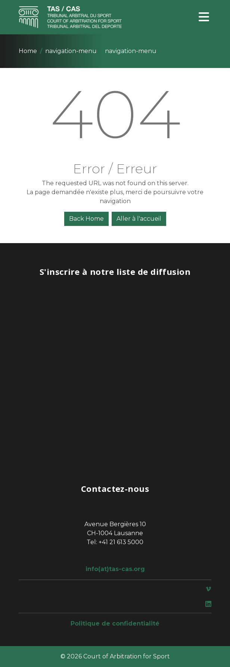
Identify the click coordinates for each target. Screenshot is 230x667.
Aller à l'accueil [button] (138, 218)
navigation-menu (71, 51)
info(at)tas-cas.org (115, 569)
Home (28, 51)
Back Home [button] (86, 218)
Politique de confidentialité (115, 623)
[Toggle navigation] (203, 17)
